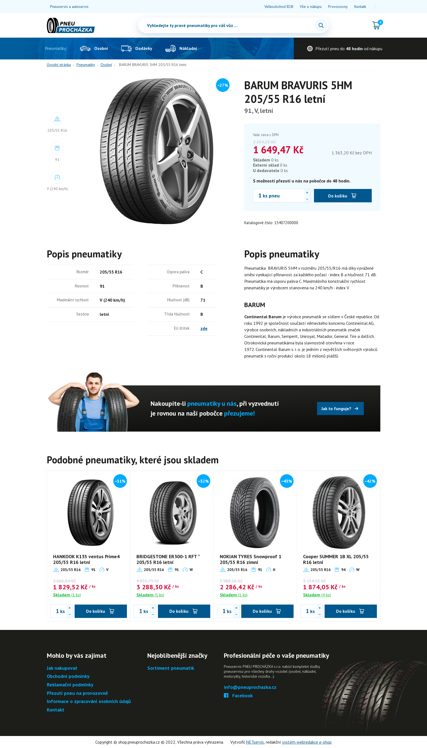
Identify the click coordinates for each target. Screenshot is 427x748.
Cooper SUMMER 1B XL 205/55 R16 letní (336, 559)
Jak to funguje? (336, 408)
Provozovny (338, 6)
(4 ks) (317, 594)
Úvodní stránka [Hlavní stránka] (59, 64)
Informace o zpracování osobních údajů (89, 701)
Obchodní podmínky (68, 676)
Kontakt (360, 6)
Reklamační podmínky (70, 685)
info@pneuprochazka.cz (250, 687)
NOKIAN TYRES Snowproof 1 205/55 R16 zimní (250, 559)
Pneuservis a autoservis (69, 6)
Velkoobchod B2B (278, 6)
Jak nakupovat (62, 668)
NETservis (255, 742)
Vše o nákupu (311, 6)
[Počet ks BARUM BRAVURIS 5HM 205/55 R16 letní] (257, 195)
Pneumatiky (86, 64)
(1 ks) (67, 594)
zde (204, 328)
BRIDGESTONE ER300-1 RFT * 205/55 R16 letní (168, 559)
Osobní (106, 64)
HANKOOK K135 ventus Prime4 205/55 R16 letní (86, 559)
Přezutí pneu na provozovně (77, 693)
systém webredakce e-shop (307, 742)
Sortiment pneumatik (170, 668)
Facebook (238, 696)
